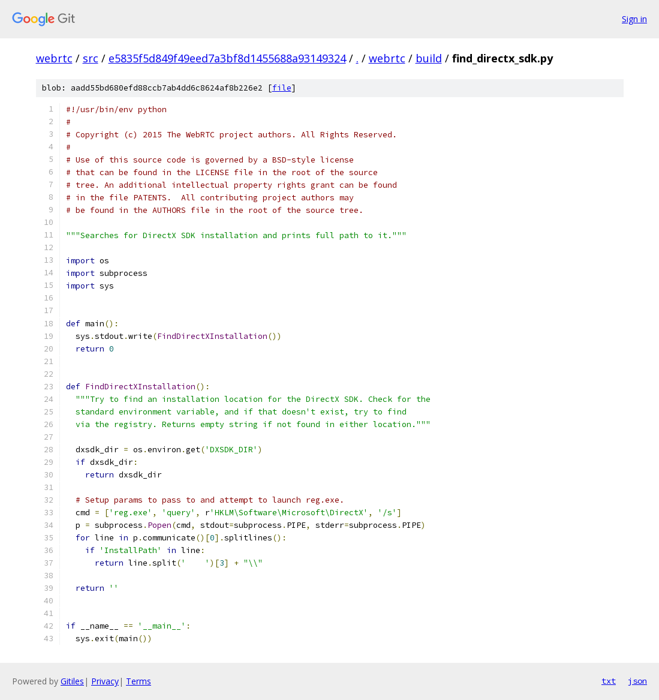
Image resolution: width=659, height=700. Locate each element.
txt (608, 680)
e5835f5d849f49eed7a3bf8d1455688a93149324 (227, 58)
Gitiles (72, 681)
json (637, 680)
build (429, 58)
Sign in (634, 19)
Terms (138, 681)
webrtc (54, 58)
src (90, 58)
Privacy (105, 681)
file (281, 88)
